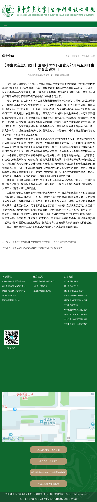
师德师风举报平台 (71, 281)
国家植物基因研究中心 (11, 300)
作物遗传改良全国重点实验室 (13, 281)
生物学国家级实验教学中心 (43, 281)
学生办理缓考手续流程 (48, 484)
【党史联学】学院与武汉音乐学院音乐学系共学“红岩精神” (32, 248)
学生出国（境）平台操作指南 (75, 324)
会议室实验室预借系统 (42, 291)
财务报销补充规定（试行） (74, 291)
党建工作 (75, 56)
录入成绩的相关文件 (48, 461)
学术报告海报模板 (71, 305)
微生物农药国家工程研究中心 (13, 291)
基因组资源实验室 (9, 296)
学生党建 (85, 56)
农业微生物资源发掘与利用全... (14, 286)
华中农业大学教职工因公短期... (76, 310)
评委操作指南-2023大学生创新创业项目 (48, 472)
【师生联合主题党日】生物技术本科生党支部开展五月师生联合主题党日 (39, 242)
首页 (67, 56)
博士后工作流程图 (71, 286)
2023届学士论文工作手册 (48, 450)
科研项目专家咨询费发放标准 (75, 300)
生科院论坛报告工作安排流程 (75, 296)
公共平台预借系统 (40, 286)
